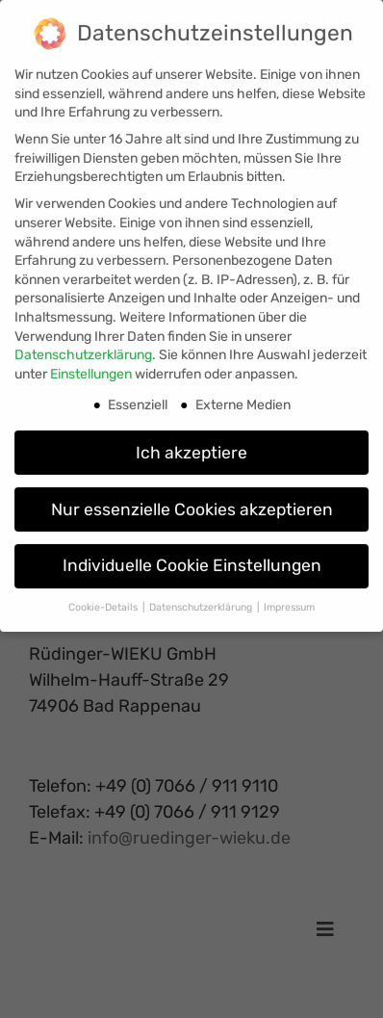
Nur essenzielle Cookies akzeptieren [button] (192, 502)
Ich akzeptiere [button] (191, 446)
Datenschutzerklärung (83, 348)
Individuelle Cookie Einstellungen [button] (192, 559)
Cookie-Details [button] (104, 601)
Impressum (289, 601)
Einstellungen (91, 367)
